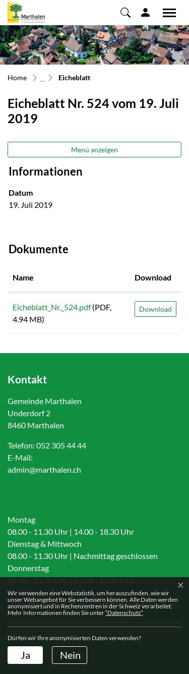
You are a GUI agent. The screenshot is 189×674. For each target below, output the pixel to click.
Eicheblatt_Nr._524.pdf (52, 307)
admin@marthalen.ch (44, 469)
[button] (125, 12)
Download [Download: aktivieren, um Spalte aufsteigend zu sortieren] (153, 277)
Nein (70, 655)
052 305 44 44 (61, 445)
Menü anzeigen (94, 149)
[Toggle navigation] (166, 12)
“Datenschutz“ (124, 612)
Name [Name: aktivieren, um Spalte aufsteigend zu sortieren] (23, 277)
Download (155, 309)
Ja (25, 655)
